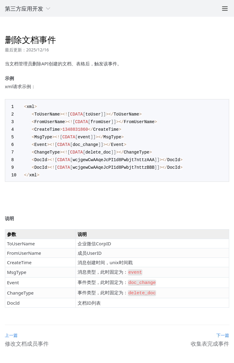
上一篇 (11, 329)
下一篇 (222, 329)
